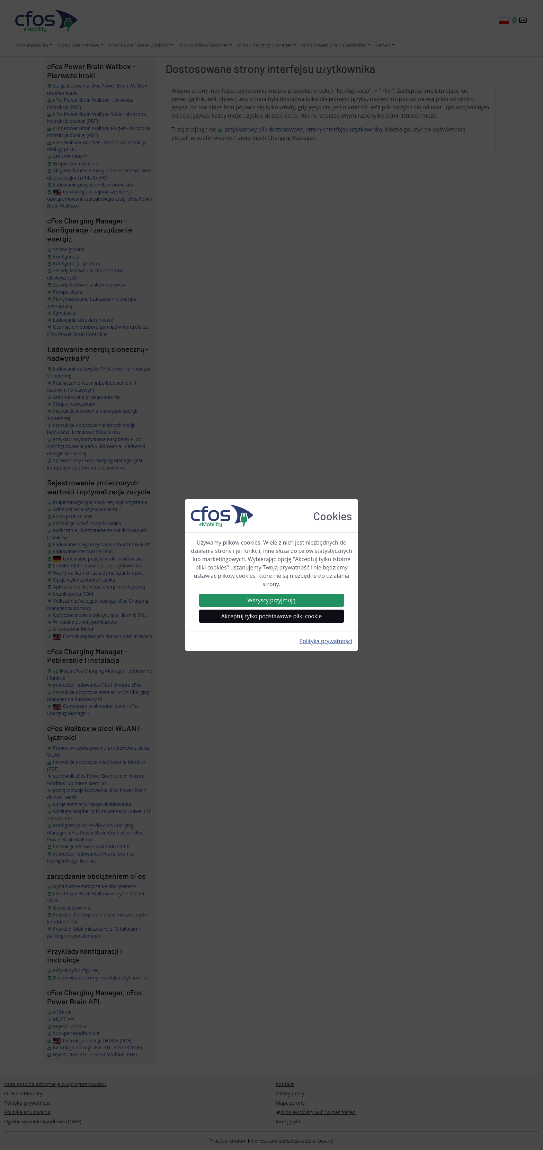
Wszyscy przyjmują (272, 600)
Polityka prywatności (325, 641)
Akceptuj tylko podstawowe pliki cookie (271, 616)
